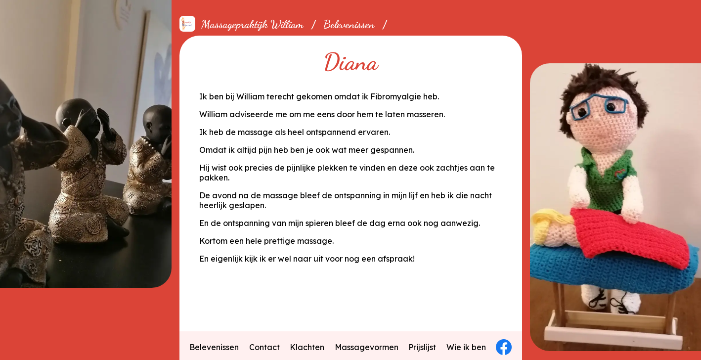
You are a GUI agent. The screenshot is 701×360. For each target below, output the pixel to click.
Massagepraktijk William (252, 24)
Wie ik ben (466, 347)
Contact (264, 347)
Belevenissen (349, 24)
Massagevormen (366, 347)
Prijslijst (422, 347)
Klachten (307, 347)
